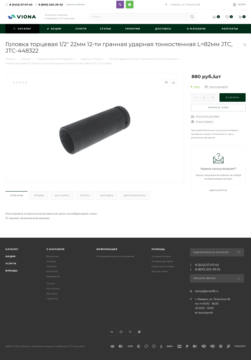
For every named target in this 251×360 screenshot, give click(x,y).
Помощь (158, 249)
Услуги (10, 263)
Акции (10, 256)
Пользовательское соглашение (115, 256)
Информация (106, 249)
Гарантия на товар (163, 266)
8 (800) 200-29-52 (51, 4)
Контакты (52, 271)
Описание (16, 195)
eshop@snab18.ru (207, 291)
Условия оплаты (161, 256)
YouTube (121, 332)
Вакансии (52, 256)
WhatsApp (139, 332)
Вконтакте (112, 332)
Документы (53, 276)
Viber (120, 4)
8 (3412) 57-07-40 (20, 4)
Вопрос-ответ (160, 271)
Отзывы (39, 195)
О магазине (55, 249)
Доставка (107, 195)
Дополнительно (135, 195)
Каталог (11, 249)
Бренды (11, 270)
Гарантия (52, 298)
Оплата (85, 195)
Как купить (62, 195)
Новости (51, 266)
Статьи (50, 283)
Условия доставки (162, 261)
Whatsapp (129, 4)
